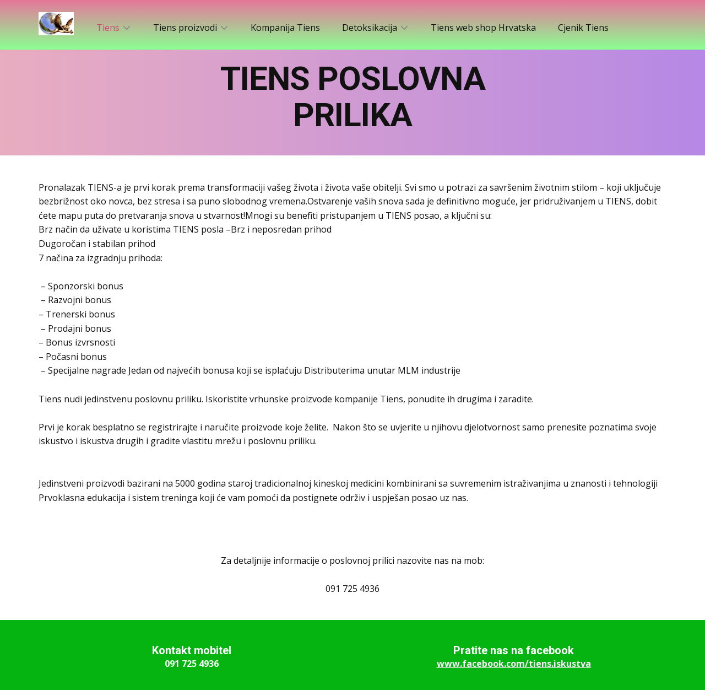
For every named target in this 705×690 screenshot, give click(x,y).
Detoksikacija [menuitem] (369, 27)
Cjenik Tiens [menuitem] (583, 27)
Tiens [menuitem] (108, 27)
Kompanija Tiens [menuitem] (285, 27)
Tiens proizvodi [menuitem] (185, 27)
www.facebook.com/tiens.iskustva (514, 663)
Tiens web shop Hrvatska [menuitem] (483, 27)
